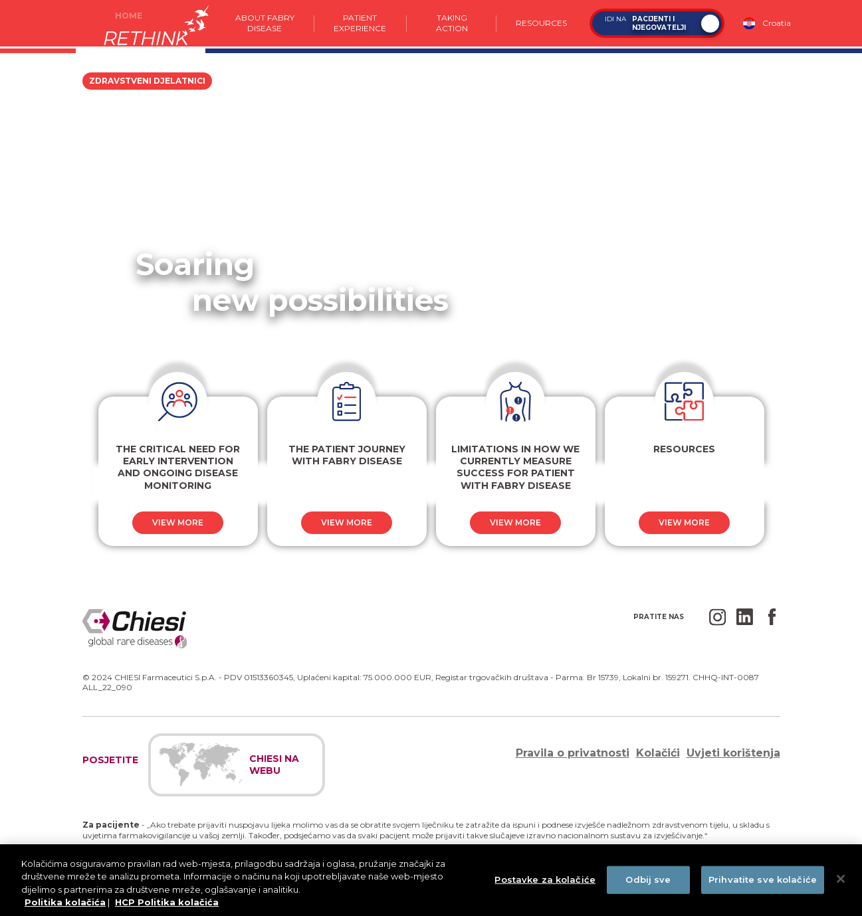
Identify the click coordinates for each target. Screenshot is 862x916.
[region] (431, 880)
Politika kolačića (65, 902)
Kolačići (658, 753)
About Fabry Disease (264, 23)
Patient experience (360, 23)
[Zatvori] (840, 878)
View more (177, 522)
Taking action (451, 23)
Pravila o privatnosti (572, 753)
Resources (541, 23)
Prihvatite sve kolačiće (762, 879)
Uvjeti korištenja (733, 753)
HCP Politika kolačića (167, 902)
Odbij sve (648, 879)
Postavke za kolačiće (544, 879)
